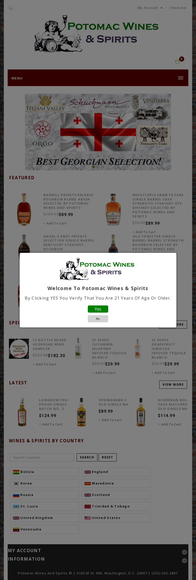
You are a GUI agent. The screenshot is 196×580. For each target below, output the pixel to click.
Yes (98, 309)
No (98, 319)
